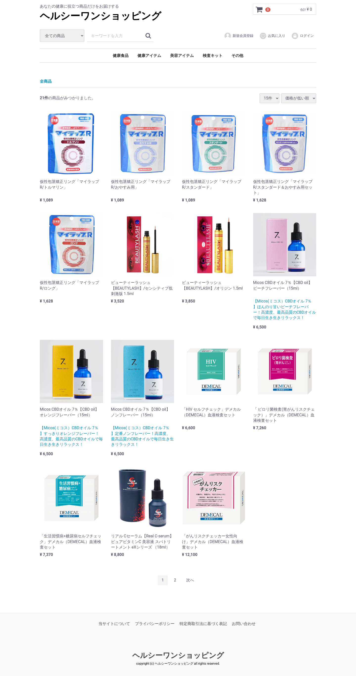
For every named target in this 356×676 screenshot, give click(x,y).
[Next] (190, 580)
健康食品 (121, 55)
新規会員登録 (238, 36)
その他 (237, 55)
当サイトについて (114, 623)
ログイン (302, 36)
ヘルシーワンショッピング (100, 16)
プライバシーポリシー (155, 623)
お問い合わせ (244, 623)
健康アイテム (149, 55)
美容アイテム (182, 55)
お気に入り (272, 36)
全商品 (46, 81)
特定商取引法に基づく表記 (203, 623)
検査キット (212, 55)
